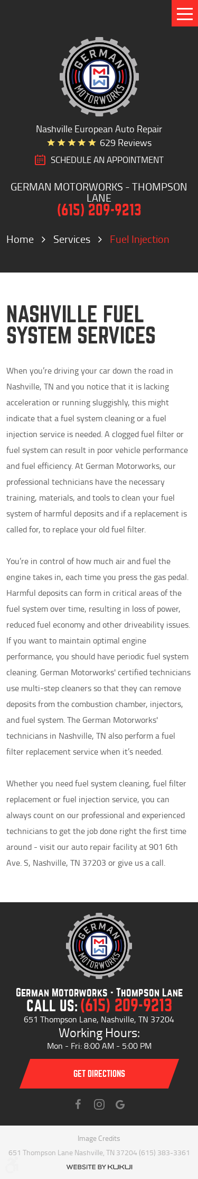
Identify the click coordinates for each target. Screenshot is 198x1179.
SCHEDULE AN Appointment (107, 160)
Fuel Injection (139, 238)
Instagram (99, 1104)
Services (71, 238)
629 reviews (126, 142)
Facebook (78, 1104)
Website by (99, 1167)
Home (20, 238)
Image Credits (99, 1138)
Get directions (99, 1073)
